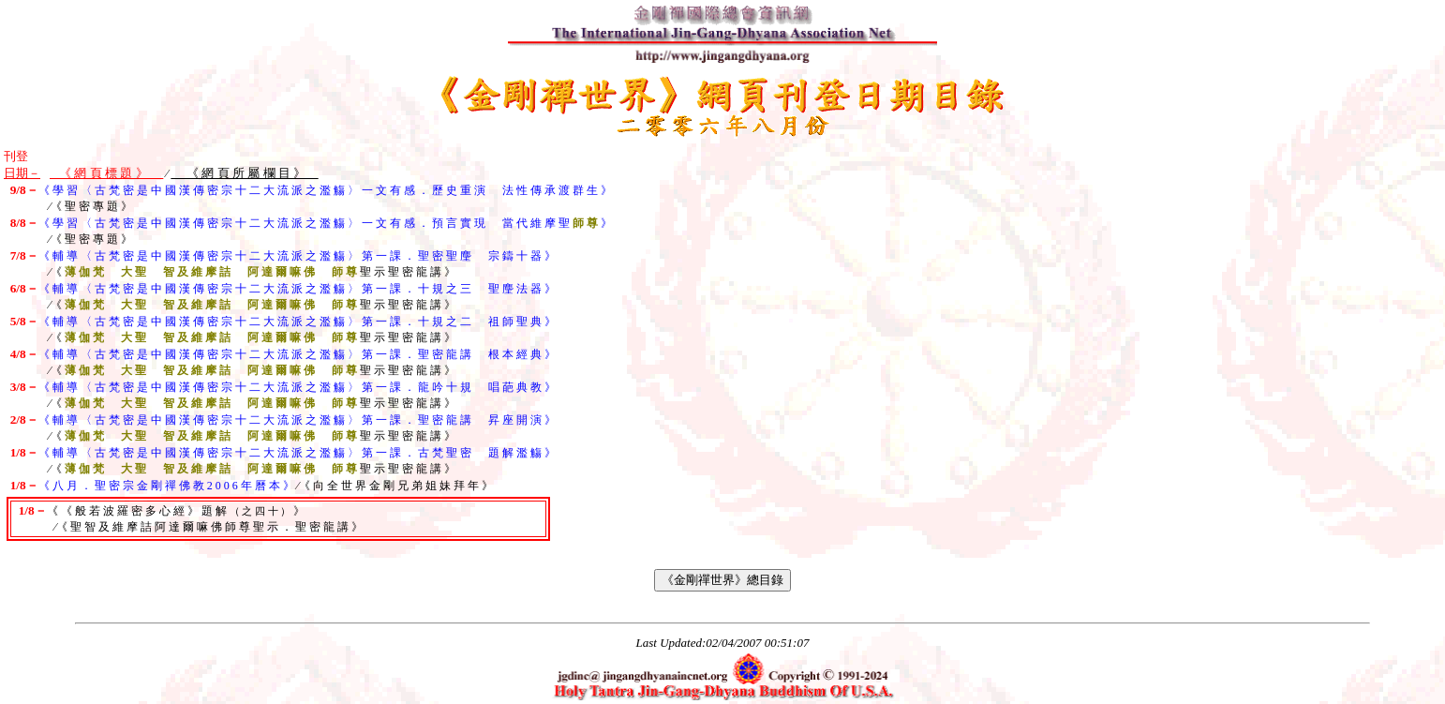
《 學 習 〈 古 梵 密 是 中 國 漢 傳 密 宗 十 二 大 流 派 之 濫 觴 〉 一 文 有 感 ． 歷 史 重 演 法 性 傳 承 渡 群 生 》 (325, 190)
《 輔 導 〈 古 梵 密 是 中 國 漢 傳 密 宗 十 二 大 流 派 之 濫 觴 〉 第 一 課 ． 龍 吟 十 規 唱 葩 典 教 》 (297, 387)
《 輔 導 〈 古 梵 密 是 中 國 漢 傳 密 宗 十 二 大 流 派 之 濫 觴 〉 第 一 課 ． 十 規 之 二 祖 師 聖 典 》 (297, 321)
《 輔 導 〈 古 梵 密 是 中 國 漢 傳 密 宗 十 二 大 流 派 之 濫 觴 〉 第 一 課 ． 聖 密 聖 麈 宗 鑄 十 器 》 (297, 255)
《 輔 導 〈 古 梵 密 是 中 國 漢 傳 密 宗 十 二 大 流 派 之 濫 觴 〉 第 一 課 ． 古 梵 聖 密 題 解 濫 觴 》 (297, 452)
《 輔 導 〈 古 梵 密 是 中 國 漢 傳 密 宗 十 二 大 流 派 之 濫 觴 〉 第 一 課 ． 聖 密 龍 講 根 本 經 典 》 (297, 354)
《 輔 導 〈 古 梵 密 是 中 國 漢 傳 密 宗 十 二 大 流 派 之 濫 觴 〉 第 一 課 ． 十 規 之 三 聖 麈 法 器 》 (297, 288)
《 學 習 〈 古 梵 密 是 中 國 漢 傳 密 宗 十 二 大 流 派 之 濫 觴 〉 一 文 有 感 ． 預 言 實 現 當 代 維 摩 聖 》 (325, 223)
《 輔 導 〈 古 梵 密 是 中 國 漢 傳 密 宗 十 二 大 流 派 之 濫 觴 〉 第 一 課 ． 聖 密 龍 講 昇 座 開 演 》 (297, 420)
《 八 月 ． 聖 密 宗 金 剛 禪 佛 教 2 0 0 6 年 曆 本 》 (166, 485)
